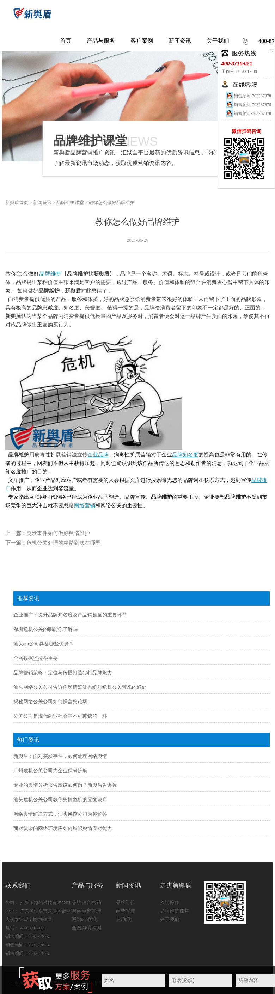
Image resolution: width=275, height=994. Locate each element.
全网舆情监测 (86, 928)
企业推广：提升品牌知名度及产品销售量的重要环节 (70, 615)
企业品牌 (98, 455)
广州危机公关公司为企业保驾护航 (50, 770)
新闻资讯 (42, 202)
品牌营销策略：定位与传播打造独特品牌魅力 (62, 672)
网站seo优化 (85, 919)
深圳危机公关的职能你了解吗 (45, 629)
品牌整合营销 (86, 902)
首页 (65, 41)
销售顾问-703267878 (248, 95)
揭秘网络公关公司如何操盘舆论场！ (52, 701)
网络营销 (84, 505)
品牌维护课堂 (70, 202)
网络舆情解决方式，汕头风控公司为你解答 (60, 814)
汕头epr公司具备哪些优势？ (43, 643)
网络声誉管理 (86, 911)
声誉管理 (125, 911)
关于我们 (169, 919)
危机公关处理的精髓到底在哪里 (63, 543)
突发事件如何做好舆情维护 (58, 533)
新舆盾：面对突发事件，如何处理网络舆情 (60, 756)
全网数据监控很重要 (35, 658)
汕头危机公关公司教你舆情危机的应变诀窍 (60, 799)
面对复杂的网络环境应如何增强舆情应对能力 (62, 828)
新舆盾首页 (16, 202)
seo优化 (124, 919)
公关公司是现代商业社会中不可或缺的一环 (60, 716)
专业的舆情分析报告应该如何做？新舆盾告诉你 (65, 785)
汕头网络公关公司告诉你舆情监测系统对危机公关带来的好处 (80, 687)
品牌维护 (50, 274)
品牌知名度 (185, 455)
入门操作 (169, 902)
